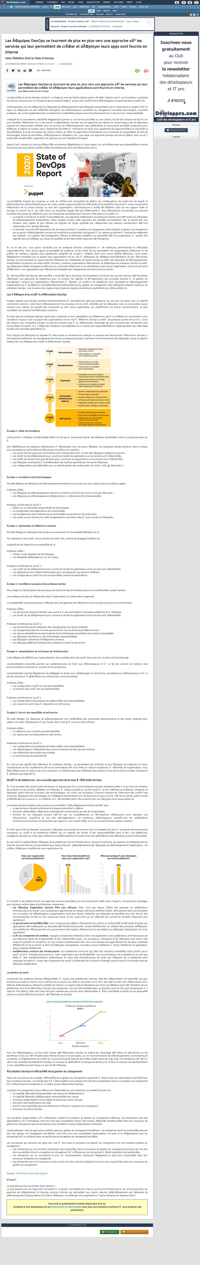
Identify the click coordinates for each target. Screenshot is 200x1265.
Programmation (104, 7)
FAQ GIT (109, 14)
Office (124, 7)
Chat (80, 2)
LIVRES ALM (120, 14)
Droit (130, 2)
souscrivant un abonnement (66, 1207)
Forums (39, 2)
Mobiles (133, 7)
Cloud (45, 7)
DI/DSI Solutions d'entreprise (27, 7)
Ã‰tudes (118, 2)
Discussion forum (176, 130)
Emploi (107, 2)
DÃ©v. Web (84, 7)
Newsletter (93, 2)
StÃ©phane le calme (45, 64)
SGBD (116, 7)
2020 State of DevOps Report (32, 1173)
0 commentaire (65, 64)
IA (51, 7)
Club (138, 2)
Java (75, 7)
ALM (57, 7)
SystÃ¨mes (143, 7)
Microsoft (66, 7)
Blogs (71, 2)
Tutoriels (52, 2)
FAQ (63, 2)
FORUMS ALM (71, 14)
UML (114, 11)
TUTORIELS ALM (86, 14)
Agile (98, 11)
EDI (93, 7)
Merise (106, 11)
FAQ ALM (99, 14)
